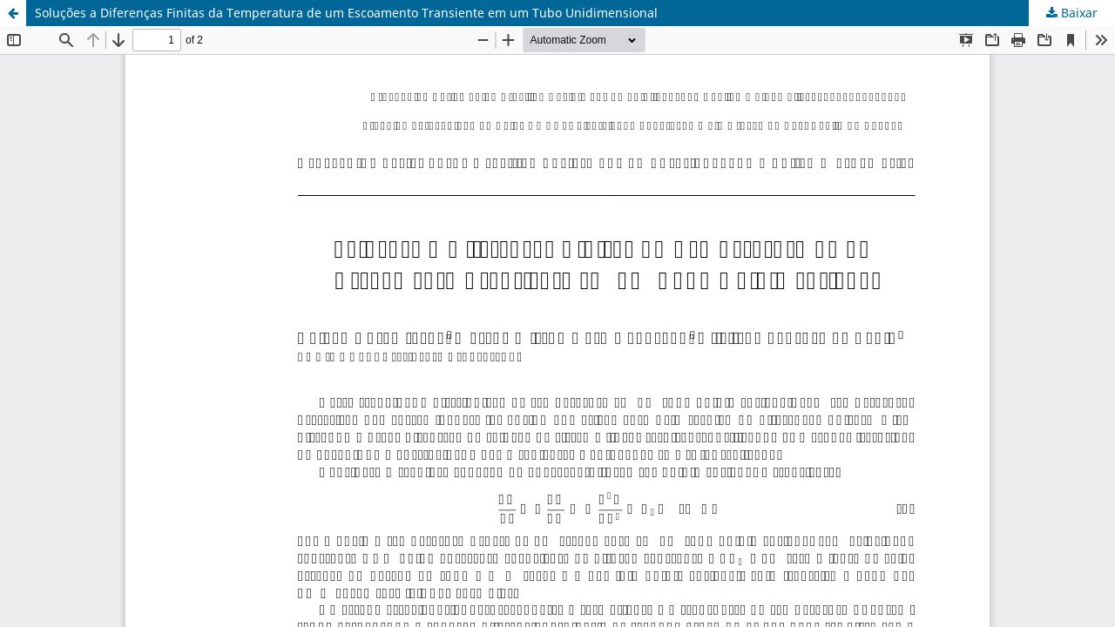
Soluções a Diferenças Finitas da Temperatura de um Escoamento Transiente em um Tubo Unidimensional (346, 12)
